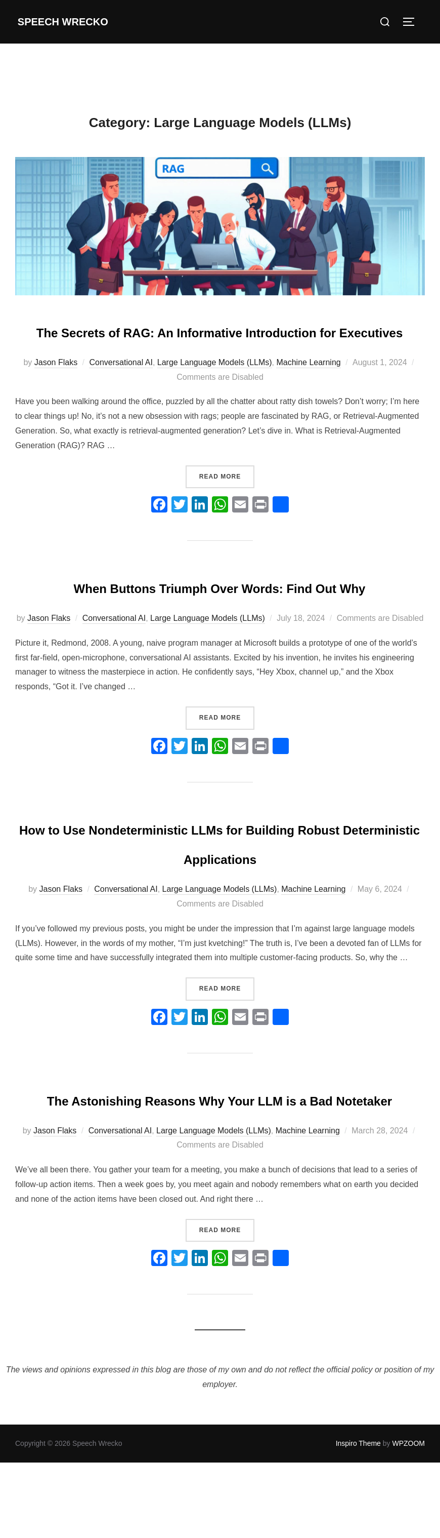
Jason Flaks (55, 392)
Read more (226, 504)
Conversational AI (120, 392)
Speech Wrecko (67, 21)
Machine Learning (308, 392)
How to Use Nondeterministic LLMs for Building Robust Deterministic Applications (219, 916)
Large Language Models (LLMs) (214, 392)
